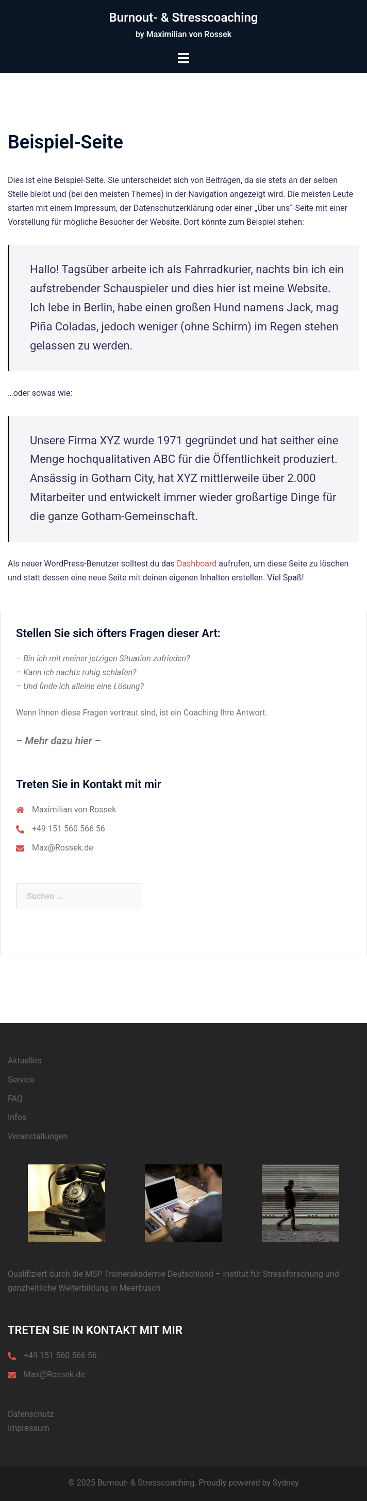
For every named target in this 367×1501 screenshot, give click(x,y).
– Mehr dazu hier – (58, 741)
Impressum (28, 1428)
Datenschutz (31, 1414)
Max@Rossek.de (62, 848)
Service (21, 1080)
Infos (17, 1117)
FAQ (15, 1099)
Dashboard (196, 564)
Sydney (286, 1483)
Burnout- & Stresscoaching (183, 17)
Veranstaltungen (38, 1136)
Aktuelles (25, 1060)
